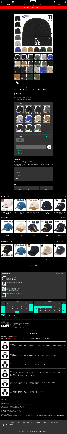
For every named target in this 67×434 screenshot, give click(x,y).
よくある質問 (19, 152)
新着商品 (8, 4)
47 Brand (64, 217)
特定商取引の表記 (54, 422)
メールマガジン (30, 422)
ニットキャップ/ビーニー (20, 175)
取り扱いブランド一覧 (7, 427)
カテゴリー (41, 4)
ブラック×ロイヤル (28, 110)
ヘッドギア (32, 87)
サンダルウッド (37, 128)
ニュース (23, 422)
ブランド (25, 4)
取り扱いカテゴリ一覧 (38, 427)
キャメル (46, 119)
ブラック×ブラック (37, 110)
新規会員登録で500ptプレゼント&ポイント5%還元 (33, 7)
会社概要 (15, 327)
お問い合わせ (19, 153)
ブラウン (19, 128)
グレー (19, 119)
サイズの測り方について (48, 184)
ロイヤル (28, 119)
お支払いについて (20, 150)
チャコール (46, 110)
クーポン (18, 422)
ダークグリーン (28, 128)
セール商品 (58, 4)
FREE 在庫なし (20, 140)
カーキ (37, 119)
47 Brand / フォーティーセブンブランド (21, 87)
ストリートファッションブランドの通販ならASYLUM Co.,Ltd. (29, 431)
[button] (51, 33)
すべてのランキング (62, 241)
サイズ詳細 (49, 136)
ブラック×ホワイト (20, 110)
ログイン (4, 422)
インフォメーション (11, 422)
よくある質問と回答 (45, 422)
